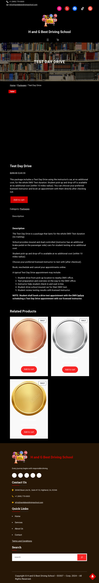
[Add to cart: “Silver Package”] (70, 369)
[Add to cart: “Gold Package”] (29, 432)
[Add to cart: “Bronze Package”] (29, 369)
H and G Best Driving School (49, 32)
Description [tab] (18, 216)
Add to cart (19, 200)
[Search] (81, 557)
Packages (21, 85)
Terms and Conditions (22, 541)
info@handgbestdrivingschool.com (23, 5)
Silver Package (70, 357)
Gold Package (29, 419)
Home (12, 85)
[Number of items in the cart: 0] (57, 40)
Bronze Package (28, 357)
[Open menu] (47, 40)
